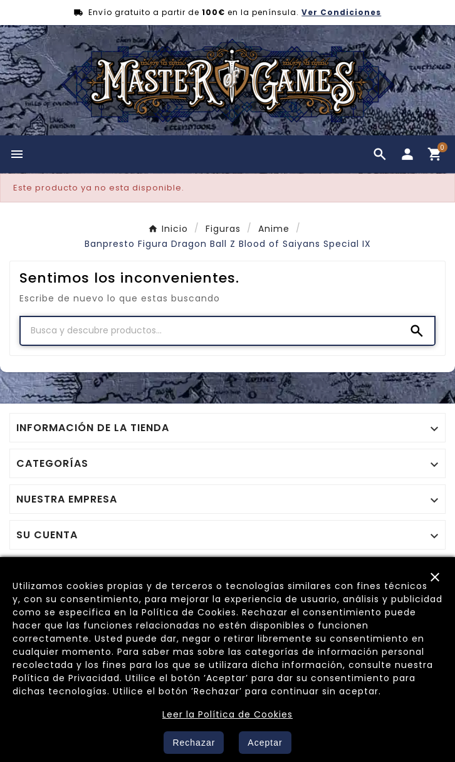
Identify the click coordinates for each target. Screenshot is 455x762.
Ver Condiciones (341, 12)
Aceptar (265, 743)
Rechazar (193, 743)
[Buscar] (210, 330)
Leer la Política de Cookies (227, 714)
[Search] (416, 330)
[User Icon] (407, 154)
